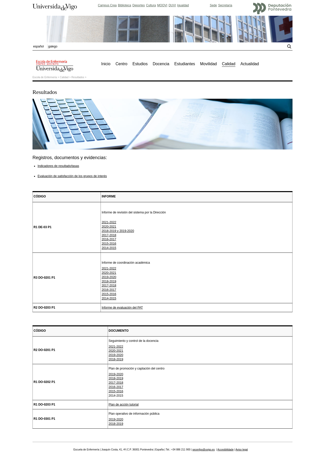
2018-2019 (109, 281)
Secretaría (225, 5)
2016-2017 (109, 239)
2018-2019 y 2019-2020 (118, 231)
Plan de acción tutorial (124, 404)
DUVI (172, 5)
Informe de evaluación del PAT (122, 307)
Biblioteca (124, 5)
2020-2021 (109, 226)
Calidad (64, 77)
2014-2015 (109, 248)
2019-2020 (109, 277)
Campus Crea (107, 5)
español (38, 46)
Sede (213, 5)
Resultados (77, 77)
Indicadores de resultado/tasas (58, 166)
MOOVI (162, 5)
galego (52, 46)
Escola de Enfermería (44, 77)
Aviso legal (242, 449)
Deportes (139, 5)
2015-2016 (109, 243)
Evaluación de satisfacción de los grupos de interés (72, 176)
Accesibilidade (225, 449)
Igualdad (183, 5)
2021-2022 (109, 222)
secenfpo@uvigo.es (203, 449)
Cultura (151, 5)
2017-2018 (109, 235)
